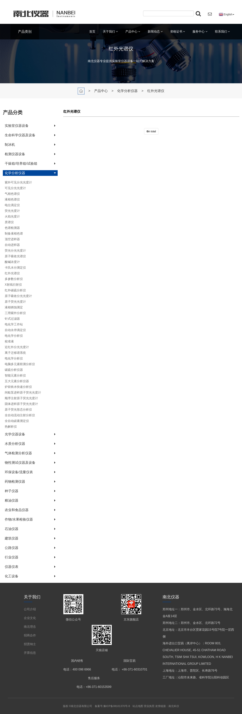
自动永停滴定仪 (15, 330)
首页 (92, 31)
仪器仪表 (11, 567)
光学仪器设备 (15, 434)
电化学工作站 (14, 324)
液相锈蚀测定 (14, 307)
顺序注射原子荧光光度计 (21, 398)
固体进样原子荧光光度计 (21, 403)
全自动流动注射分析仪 (20, 415)
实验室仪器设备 (17, 126)
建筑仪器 (11, 538)
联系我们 (222, 31)
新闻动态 (155, 31)
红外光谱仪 (155, 91)
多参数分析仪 (14, 279)
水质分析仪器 (15, 444)
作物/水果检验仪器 (19, 519)
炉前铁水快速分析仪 (18, 386)
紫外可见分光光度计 (18, 182)
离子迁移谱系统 (15, 352)
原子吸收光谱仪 (15, 256)
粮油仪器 (11, 500)
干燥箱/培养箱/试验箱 (21, 163)
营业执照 (149, 706)
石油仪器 (11, 529)
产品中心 (132, 31)
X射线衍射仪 (13, 284)
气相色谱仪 (12, 193)
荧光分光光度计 (15, 250)
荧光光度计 (12, 210)
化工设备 (11, 576)
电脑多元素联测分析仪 (20, 364)
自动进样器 (12, 244)
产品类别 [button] (25, 32)
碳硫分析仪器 (14, 369)
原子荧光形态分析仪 (18, 409)
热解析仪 (11, 426)
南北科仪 (173, 706)
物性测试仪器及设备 (20, 463)
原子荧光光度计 (15, 301)
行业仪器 (11, 557)
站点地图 (138, 706)
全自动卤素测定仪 (17, 420)
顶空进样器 (12, 239)
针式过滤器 (12, 318)
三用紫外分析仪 (15, 313)
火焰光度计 (12, 216)
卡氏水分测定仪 (15, 267)
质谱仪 (9, 222)
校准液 (9, 341)
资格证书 (177, 31)
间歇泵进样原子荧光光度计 (23, 392)
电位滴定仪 (12, 205)
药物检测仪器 (15, 481)
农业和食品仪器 (17, 510)
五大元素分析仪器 (17, 381)
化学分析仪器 (127, 91)
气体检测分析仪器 (18, 453)
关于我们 (110, 31)
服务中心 (199, 31)
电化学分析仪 (14, 335)
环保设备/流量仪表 (19, 472)
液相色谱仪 (12, 199)
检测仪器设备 (15, 154)
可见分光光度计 (15, 188)
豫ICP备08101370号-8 (116, 706)
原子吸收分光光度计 (18, 296)
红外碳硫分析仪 (15, 290)
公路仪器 (11, 548)
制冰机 (10, 145)
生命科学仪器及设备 (20, 135)
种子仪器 (11, 491)
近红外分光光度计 (17, 347)
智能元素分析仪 (15, 375)
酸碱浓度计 (12, 261)
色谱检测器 (12, 227)
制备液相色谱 (14, 233)
